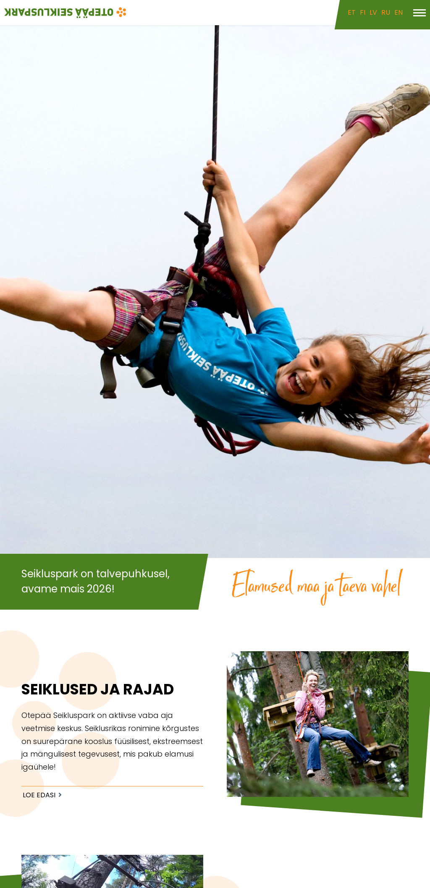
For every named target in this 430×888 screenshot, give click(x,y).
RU (385, 12)
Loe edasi (39, 795)
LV (373, 12)
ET (352, 12)
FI (362, 12)
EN (398, 12)
